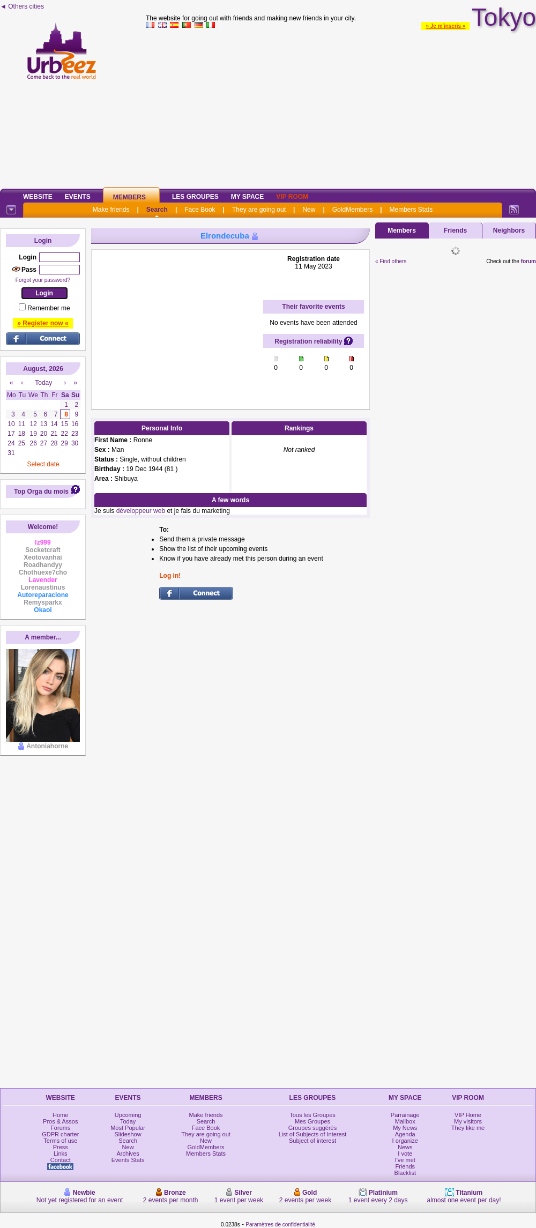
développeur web (140, 511)
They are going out (259, 209)
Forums (60, 1128)
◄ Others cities (22, 6)
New (308, 209)
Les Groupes (195, 196)
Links (61, 1153)
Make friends (111, 209)
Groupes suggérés (312, 1128)
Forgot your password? (43, 280)
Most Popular (127, 1128)
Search (157, 209)
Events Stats (128, 1160)
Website (38, 196)
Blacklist (405, 1173)
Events (78, 196)
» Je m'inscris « (445, 26)
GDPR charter (60, 1134)
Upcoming (128, 1115)
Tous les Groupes (312, 1115)
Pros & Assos (60, 1121)
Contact (60, 1160)
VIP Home (468, 1115)
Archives (128, 1153)
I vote (405, 1153)
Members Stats (411, 209)
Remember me (48, 308)
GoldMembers (352, 209)
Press (60, 1147)
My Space (247, 196)
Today (128, 1121)
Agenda (405, 1134)
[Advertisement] (341, 107)
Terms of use (60, 1140)
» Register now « (42, 323)
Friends (455, 230)
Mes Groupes (312, 1121)
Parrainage (405, 1115)
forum (528, 261)
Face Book (199, 209)
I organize (405, 1140)
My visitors (468, 1121)
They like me (468, 1128)
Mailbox (405, 1121)
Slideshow (128, 1134)
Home (60, 1115)
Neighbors (509, 230)
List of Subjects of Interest (313, 1134)
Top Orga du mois (41, 491)
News (405, 1147)
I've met (405, 1160)
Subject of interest (312, 1140)
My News (405, 1128)
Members (129, 197)
